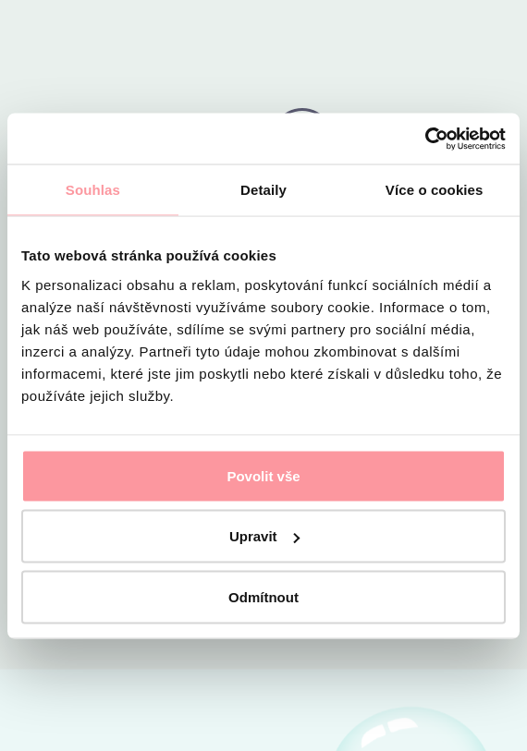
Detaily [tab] (263, 190)
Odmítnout (263, 596)
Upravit (264, 536)
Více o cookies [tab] (435, 190)
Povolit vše (263, 475)
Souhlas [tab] (93, 190)
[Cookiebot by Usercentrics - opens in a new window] (425, 139)
